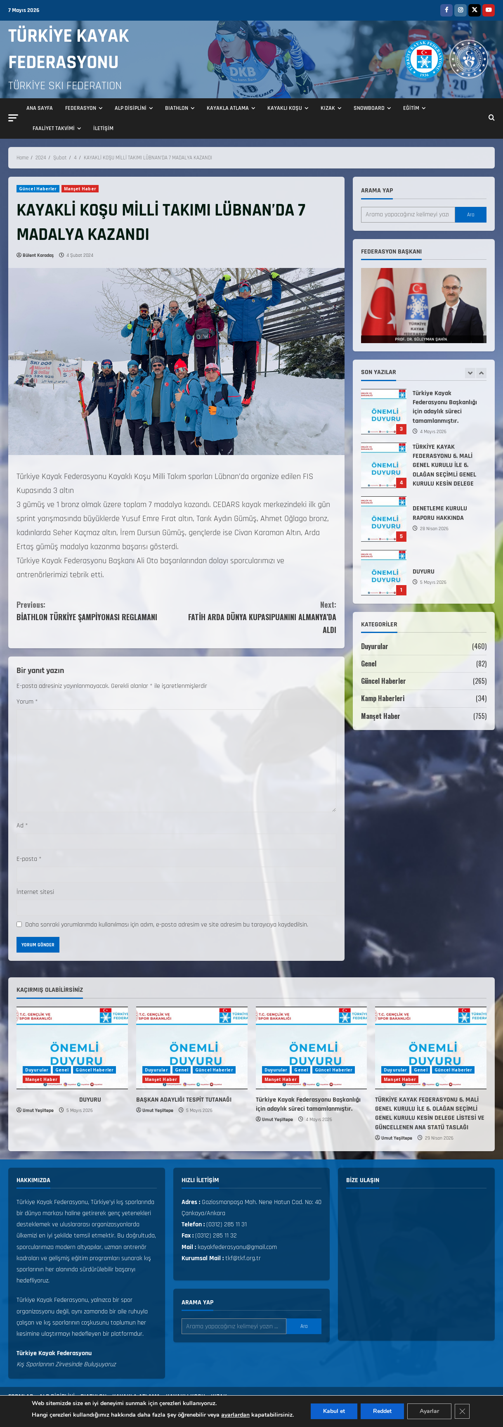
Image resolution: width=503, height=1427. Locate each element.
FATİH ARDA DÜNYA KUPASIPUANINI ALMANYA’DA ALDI (257, 616)
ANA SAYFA (39, 108)
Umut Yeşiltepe (38, 1110)
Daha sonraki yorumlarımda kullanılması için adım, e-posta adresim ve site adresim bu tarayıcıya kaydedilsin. (166, 924)
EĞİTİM (411, 108)
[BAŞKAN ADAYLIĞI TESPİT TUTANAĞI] (192, 1048)
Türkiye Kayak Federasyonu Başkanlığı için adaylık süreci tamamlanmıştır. (383, 464)
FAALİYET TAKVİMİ (54, 128)
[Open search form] (492, 118)
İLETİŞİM (103, 128)
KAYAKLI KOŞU (284, 108)
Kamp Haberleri (383, 698)
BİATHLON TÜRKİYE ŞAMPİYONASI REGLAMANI (97, 610)
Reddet (382, 1411)
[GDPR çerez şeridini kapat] (462, 1411)
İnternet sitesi (35, 892)
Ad (22, 825)
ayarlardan (235, 1415)
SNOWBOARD (369, 108)
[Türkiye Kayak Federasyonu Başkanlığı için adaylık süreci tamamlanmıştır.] (311, 1048)
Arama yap (377, 190)
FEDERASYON (80, 108)
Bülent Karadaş (38, 255)
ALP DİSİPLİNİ (130, 108)
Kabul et (334, 1411)
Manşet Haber (80, 189)
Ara (471, 214)
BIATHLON (176, 108)
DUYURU (59, 1099)
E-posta (29, 859)
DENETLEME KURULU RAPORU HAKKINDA (383, 571)
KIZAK (328, 108)
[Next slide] (481, 373)
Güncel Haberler (38, 189)
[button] (13, 117)
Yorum (27, 701)
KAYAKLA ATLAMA (228, 108)
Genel (368, 663)
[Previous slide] (470, 373)
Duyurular (374, 646)
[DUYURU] (72, 1048)
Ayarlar (429, 1411)
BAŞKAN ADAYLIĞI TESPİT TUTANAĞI (383, 410)
